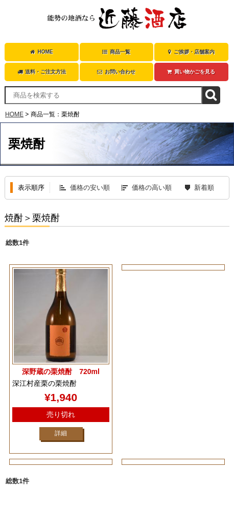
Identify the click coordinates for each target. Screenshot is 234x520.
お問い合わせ (116, 72)
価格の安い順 (90, 187)
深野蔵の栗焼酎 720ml (61, 371)
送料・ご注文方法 (41, 72)
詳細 (61, 433)
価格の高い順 (152, 187)
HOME (41, 52)
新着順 (204, 187)
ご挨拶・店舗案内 (191, 52)
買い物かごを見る (191, 72)
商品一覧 (116, 52)
